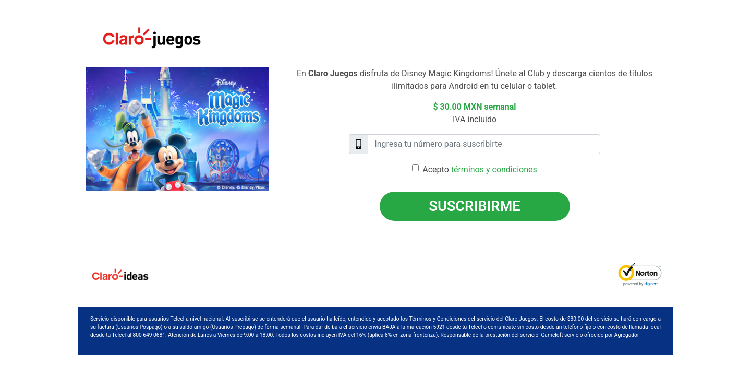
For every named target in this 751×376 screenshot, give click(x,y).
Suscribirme (474, 206)
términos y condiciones (494, 169)
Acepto (479, 169)
